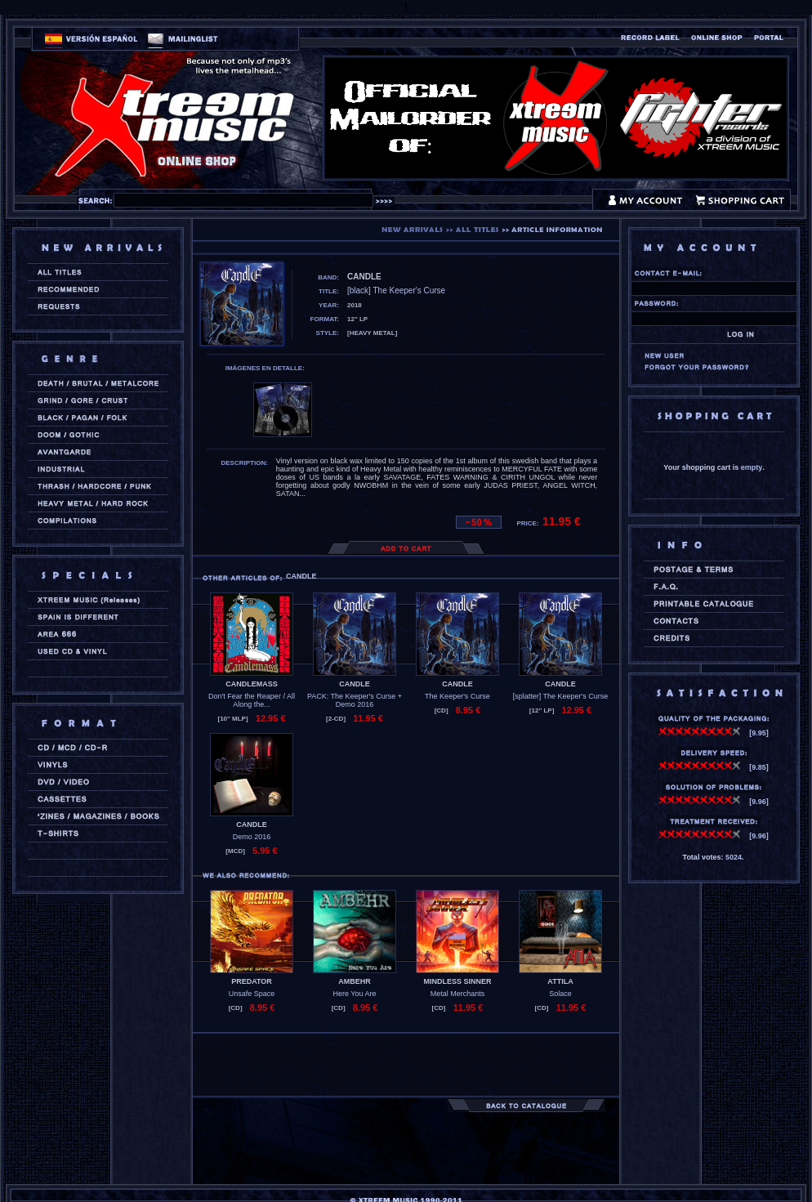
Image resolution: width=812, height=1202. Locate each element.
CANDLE (354, 684)
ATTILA (560, 981)
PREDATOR (251, 981)
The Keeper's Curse (457, 696)
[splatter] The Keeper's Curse (561, 696)
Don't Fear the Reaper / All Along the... (251, 700)
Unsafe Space (252, 994)
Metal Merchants (458, 994)
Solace (560, 994)
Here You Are (354, 994)
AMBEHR (354, 981)
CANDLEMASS (251, 684)
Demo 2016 (252, 837)
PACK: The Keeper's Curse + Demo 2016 (354, 700)
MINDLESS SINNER (457, 981)
